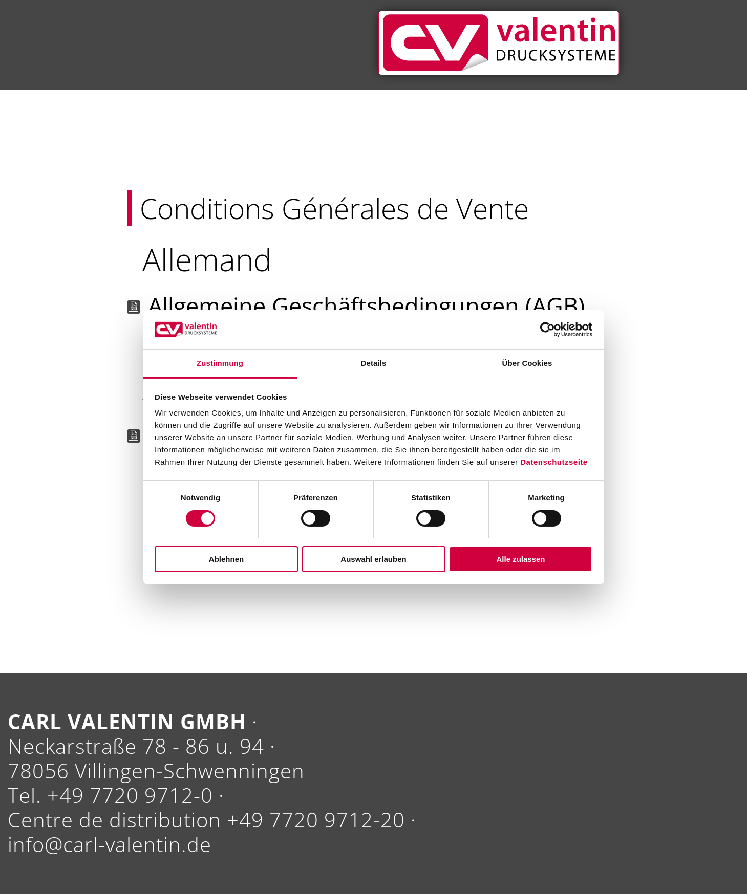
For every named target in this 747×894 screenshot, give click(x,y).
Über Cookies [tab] (527, 363)
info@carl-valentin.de (109, 844)
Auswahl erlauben (373, 559)
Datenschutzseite (553, 461)
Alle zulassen (520, 559)
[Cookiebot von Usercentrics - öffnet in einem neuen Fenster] (547, 329)
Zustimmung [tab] (220, 363)
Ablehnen (226, 559)
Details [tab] (374, 363)
